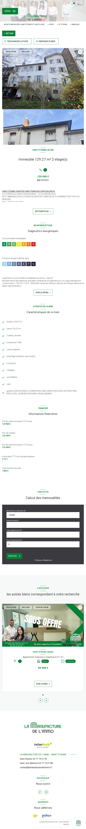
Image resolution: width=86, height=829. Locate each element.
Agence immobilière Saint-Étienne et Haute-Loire (24, 24)
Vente (51, 24)
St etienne (63, 24)
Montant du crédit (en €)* (16, 511)
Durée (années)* (12, 520)
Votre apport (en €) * (14, 530)
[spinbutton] (43, 544)
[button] (46, 700)
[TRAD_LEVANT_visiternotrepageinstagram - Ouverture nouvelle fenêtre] (46, 792)
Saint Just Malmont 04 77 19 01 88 (36, 763)
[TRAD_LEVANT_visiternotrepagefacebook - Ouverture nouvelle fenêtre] (40, 792)
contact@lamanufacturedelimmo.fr (36, 767)
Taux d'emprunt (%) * (14, 540)
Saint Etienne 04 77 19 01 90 (33, 759)
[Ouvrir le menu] (10, 11)
